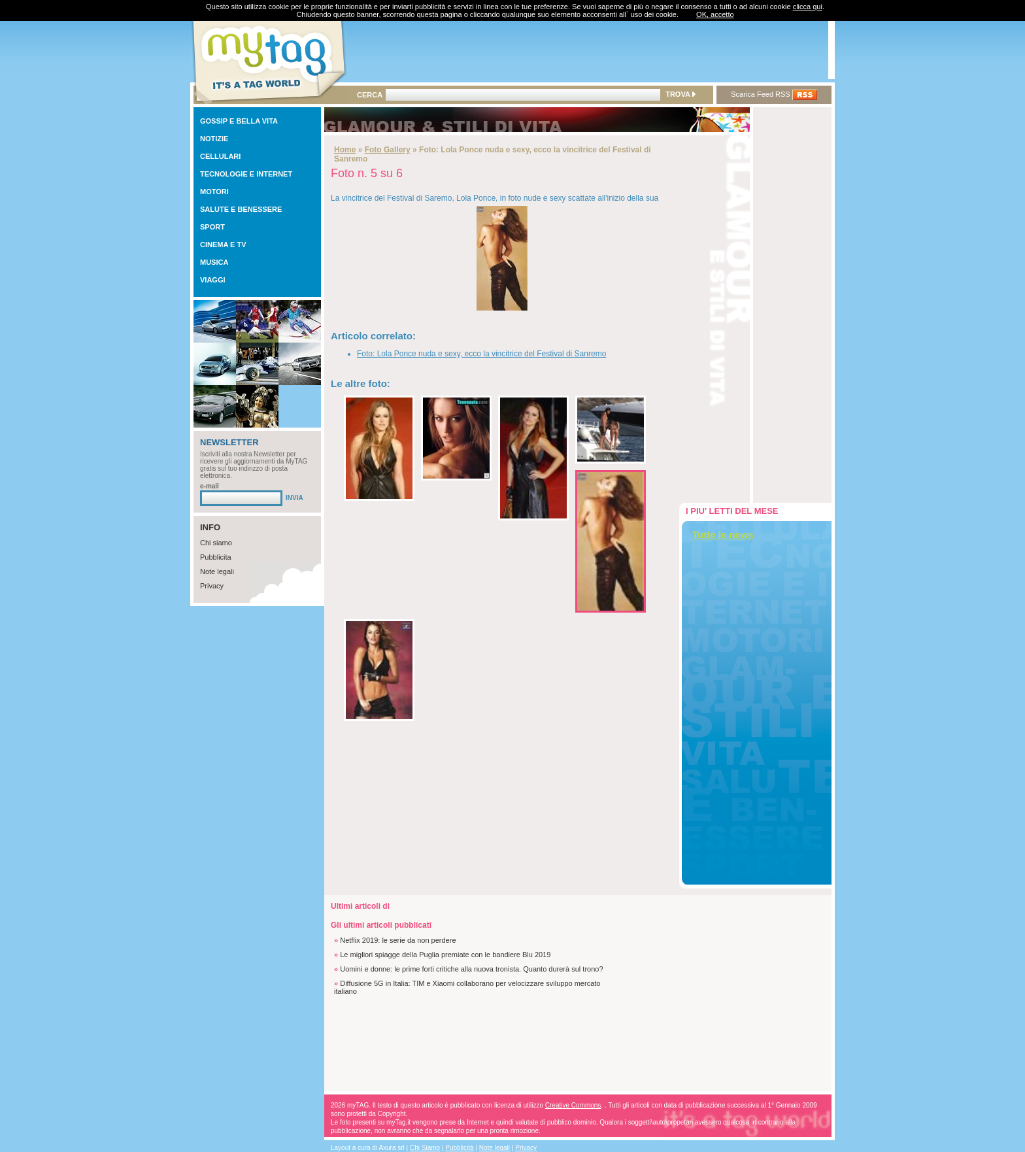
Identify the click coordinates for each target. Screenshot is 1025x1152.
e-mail (209, 486)
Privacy (212, 586)
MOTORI (214, 191)
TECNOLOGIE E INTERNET (246, 174)
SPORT (212, 227)
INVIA (294, 497)
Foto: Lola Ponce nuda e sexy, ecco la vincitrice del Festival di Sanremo (481, 353)
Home (345, 149)
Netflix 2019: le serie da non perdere (398, 940)
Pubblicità (459, 1147)
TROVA (680, 94)
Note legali (217, 571)
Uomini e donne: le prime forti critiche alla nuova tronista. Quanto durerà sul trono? (471, 969)
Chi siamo (216, 543)
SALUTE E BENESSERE (241, 209)
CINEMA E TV (223, 244)
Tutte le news (723, 534)
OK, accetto (714, 14)
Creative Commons (573, 1105)
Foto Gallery (388, 149)
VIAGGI (213, 280)
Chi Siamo (425, 1147)
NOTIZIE (214, 139)
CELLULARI (220, 156)
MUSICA (214, 262)
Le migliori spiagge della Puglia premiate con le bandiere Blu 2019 (445, 954)
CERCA (369, 95)
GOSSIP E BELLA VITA (239, 121)
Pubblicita (215, 557)
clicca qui (807, 6)
